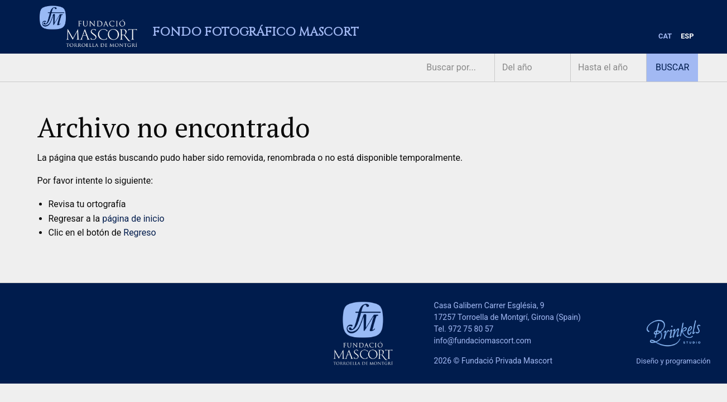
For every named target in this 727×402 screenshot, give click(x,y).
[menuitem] (665, 37)
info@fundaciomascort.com (482, 340)
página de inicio (133, 218)
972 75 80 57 (470, 328)
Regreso (139, 232)
